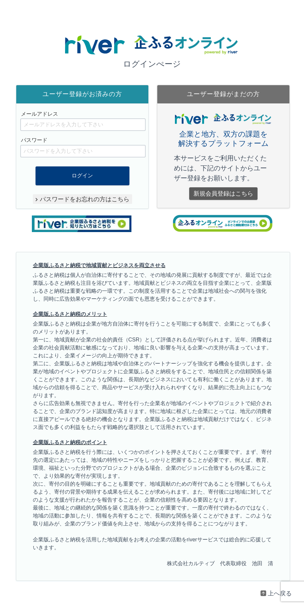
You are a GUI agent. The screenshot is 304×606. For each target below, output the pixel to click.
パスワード (34, 140)
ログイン (82, 175)
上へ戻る (280, 593)
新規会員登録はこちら (223, 193)
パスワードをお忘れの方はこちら (84, 199)
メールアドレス (39, 114)
